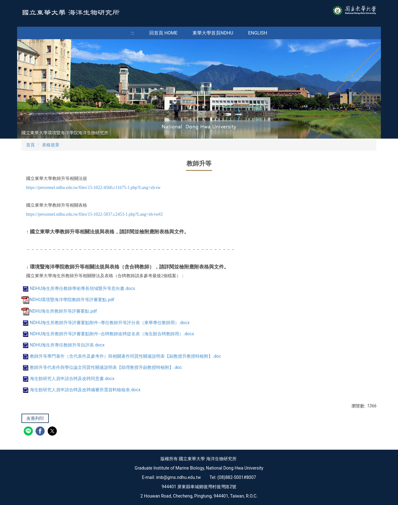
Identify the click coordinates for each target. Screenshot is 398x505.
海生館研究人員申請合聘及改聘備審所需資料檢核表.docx (81, 389)
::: (132, 33)
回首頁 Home (163, 33)
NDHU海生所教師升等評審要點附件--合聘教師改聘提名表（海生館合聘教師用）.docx (107, 333)
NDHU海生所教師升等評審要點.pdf (59, 311)
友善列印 (35, 418)
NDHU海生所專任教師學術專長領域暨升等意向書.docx (78, 288)
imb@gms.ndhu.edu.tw (178, 477)
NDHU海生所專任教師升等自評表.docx (62, 344)
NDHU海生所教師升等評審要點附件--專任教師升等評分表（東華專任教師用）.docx (105, 322)
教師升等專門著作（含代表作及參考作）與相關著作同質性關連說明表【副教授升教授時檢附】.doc (121, 356)
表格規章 (50, 144)
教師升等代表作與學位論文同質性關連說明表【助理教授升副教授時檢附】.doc (101, 367)
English (257, 33)
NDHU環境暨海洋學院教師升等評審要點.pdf (67, 299)
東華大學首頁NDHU (212, 33)
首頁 (30, 144)
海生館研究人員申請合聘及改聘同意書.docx (67, 378)
